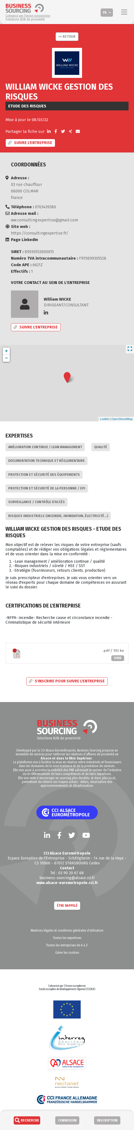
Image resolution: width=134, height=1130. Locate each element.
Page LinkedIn (24, 239)
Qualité (100, 447)
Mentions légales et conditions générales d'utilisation (67, 930)
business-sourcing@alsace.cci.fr (67, 877)
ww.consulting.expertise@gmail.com (44, 220)
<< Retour (67, 37)
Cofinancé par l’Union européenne (27, 15)
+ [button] (6, 351)
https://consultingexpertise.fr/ (39, 233)
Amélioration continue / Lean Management (45, 447)
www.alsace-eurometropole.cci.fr (67, 882)
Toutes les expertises (67, 938)
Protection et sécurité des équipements (44, 475)
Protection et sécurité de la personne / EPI (46, 488)
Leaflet (104, 419)
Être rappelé (67, 906)
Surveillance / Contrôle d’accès (36, 502)
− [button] (6, 358)
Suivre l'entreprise (30, 143)
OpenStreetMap (122, 419)
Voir (117, 658)
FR (105, 12)
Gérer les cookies (67, 953)
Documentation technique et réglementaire (46, 461)
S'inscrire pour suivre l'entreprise (67, 681)
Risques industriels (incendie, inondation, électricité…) (58, 516)
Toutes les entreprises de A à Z (67, 945)
